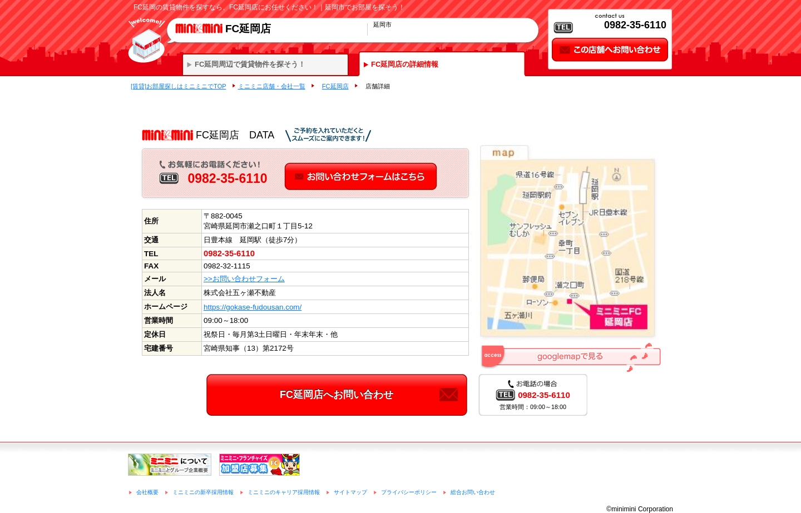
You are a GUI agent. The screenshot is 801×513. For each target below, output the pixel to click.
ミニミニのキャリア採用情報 (284, 492)
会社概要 (147, 492)
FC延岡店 (335, 86)
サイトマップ (350, 492)
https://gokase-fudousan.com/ (252, 307)
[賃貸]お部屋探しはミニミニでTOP (178, 86)
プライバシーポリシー (409, 492)
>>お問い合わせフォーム (244, 279)
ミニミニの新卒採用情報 (203, 492)
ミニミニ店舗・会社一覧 (271, 86)
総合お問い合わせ (473, 492)
